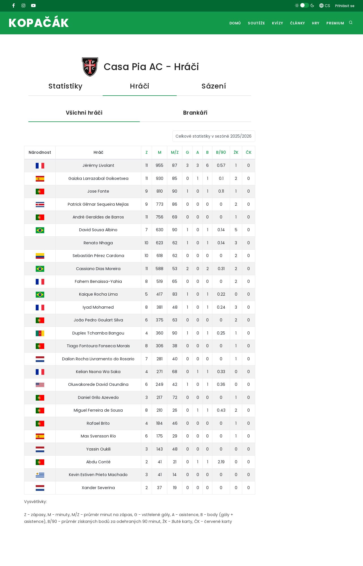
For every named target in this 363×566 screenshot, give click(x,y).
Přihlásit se (344, 5)
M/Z (175, 152)
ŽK (236, 152)
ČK (249, 152)
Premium (335, 23)
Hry (314, 23)
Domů (230, 23)
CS (324, 6)
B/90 (221, 152)
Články (295, 23)
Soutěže (252, 23)
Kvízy (274, 23)
